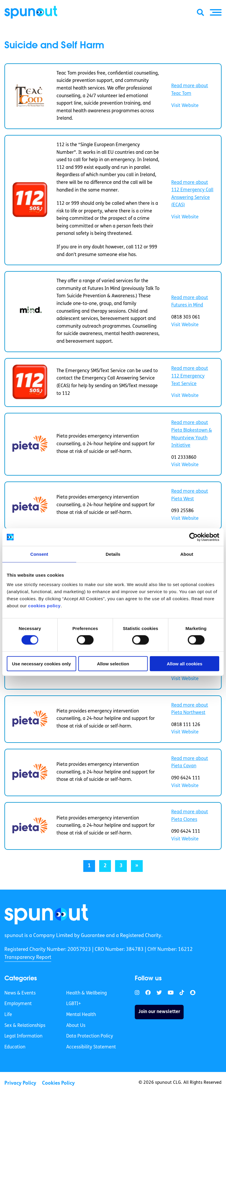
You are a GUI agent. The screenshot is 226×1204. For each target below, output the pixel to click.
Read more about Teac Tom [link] (189, 90)
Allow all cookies (184, 663)
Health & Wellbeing (86, 993)
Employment (18, 1004)
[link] (46, 914)
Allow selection (113, 663)
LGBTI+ (73, 1004)
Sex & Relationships (24, 1025)
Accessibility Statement (91, 1047)
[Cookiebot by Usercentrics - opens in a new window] (193, 537)
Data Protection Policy (89, 1036)
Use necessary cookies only (41, 663)
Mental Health (81, 1014)
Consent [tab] (39, 554)
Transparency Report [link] (27, 957)
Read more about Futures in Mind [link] (189, 302)
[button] (216, 12)
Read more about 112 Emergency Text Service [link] (189, 376)
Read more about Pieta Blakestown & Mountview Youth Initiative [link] (191, 434)
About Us (75, 1025)
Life (8, 1014)
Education (14, 1047)
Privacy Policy (20, 1083)
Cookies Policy (58, 1083)
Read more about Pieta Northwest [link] (189, 709)
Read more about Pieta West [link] (189, 495)
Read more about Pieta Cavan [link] (189, 762)
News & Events (20, 993)
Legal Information (23, 1036)
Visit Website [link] (185, 105)
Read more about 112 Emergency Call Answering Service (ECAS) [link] (192, 194)
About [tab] (186, 554)
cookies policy (44, 605)
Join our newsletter (159, 1012)
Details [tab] (113, 554)
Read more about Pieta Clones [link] (189, 816)
